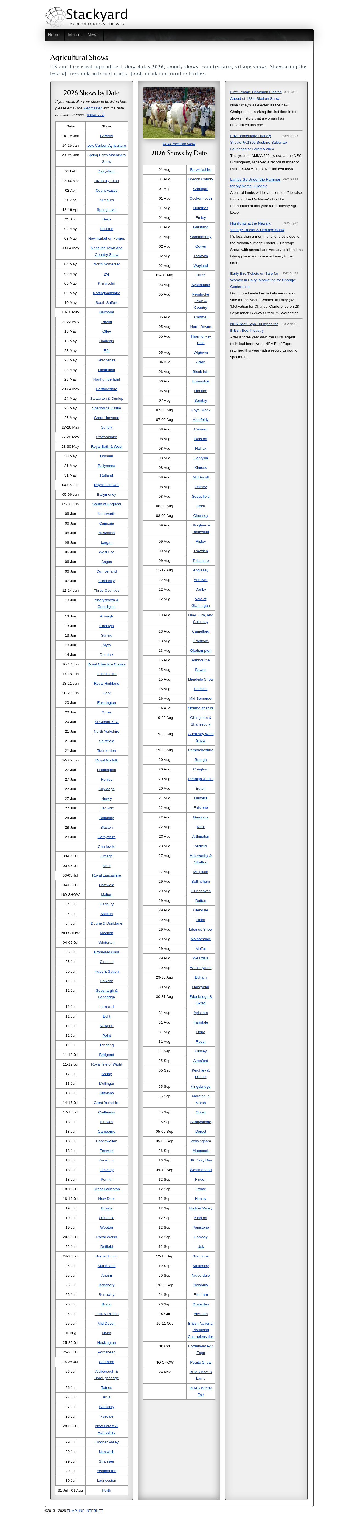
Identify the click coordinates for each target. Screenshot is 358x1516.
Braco (107, 1304)
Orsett (201, 1112)
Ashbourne (201, 660)
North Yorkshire (106, 731)
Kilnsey (201, 1051)
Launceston (106, 1480)
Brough (201, 760)
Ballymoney (106, 494)
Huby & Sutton (107, 971)
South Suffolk (106, 303)
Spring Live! (107, 210)
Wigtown (201, 352)
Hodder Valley (200, 1208)
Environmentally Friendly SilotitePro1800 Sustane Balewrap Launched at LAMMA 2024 (258, 142)
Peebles (200, 689)
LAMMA (106, 136)
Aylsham (201, 1013)
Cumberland (107, 571)
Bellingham (200, 881)
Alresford (200, 1061)
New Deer (106, 1199)
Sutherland (107, 1266)
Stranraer (106, 1461)
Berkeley (106, 818)
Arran (200, 362)
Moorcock (201, 1151)
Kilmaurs (106, 200)
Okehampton (201, 650)
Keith (200, 506)
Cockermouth (201, 198)
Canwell (200, 429)
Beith (106, 219)
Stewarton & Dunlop (106, 398)
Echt (106, 1016)
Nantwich (106, 1452)
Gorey (107, 712)
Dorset (200, 1131)
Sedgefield (201, 496)
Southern (106, 1362)
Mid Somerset (200, 698)
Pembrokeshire (200, 750)
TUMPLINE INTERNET (85, 1511)
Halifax (201, 448)
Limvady (107, 1170)
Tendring (106, 1045)
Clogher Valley (107, 1442)
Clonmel (107, 962)
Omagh (106, 856)
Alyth (106, 645)
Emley (201, 218)
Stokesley (201, 1266)
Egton (201, 788)
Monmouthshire (201, 708)
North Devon (200, 327)
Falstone (201, 808)
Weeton (106, 1227)
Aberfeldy (200, 420)
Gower (200, 246)
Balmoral (106, 312)
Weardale (201, 958)
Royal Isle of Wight (106, 1064)
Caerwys (106, 626)
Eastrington (106, 703)
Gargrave (200, 817)
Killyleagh (106, 789)
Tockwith (201, 256)
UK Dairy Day (201, 1160)
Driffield (106, 1247)
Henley (201, 1199)
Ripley (201, 541)
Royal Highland (106, 683)
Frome (200, 1189)
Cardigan (200, 189)
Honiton (200, 391)
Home (54, 34)
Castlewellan (106, 1141)
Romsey (201, 1237)
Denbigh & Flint (200, 779)
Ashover (201, 580)
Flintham (201, 1295)
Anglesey (200, 570)
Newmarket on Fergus (106, 238)
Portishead (106, 1352)
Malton (106, 894)
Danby (200, 589)
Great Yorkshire (107, 1103)
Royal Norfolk (106, 760)
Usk (201, 1247)
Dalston (200, 439)
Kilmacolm (106, 283)
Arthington (200, 836)
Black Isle (201, 372)
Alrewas (106, 1122)
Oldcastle (106, 1218)
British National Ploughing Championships (201, 1330)
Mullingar (106, 1083)
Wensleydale (201, 968)
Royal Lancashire (106, 875)
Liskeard (107, 1007)
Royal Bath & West (106, 446)
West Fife (106, 552)
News (93, 34)
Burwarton (200, 381)
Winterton (106, 942)
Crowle (106, 1208)
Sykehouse (200, 285)
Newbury (200, 1285)
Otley (106, 331)
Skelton (106, 914)
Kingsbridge (201, 1086)
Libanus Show (200, 929)
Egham (201, 977)
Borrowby (106, 1295)
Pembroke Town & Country (200, 301)
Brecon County (200, 179)
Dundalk (107, 655)
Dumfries (200, 208)
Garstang (200, 227)
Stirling (106, 635)
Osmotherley (200, 237)
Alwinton (201, 1314)
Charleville (106, 847)
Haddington (106, 770)
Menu (73, 34)
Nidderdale (201, 1275)
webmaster (92, 108)
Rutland (106, 475)
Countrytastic (106, 190)
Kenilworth (106, 514)
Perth (106, 1490)
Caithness (106, 1112)
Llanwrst (107, 808)
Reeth (201, 1041)
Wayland (201, 265)
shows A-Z (95, 115)
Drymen (106, 456)
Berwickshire (200, 170)
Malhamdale (201, 939)
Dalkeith (106, 981)
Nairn (106, 1333)
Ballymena (106, 466)
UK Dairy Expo (106, 181)
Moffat (201, 949)
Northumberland (106, 379)
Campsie (106, 523)
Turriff (200, 275)
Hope (200, 1032)
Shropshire (107, 360)
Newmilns (106, 533)
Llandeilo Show (200, 679)
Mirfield (201, 846)
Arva (107, 1397)
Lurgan (106, 542)
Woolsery (106, 1407)
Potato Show (200, 1362)
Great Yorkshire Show (179, 144)
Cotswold (106, 885)
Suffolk (106, 427)
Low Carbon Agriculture (106, 145)
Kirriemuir (106, 1160)
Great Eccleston (106, 1189)
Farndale (200, 1022)
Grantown (201, 641)
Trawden (201, 551)
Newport (107, 1026)
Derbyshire (107, 837)
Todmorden (106, 751)
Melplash (200, 872)
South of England (106, 504)
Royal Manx (201, 410)
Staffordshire (106, 437)
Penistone (200, 1227)
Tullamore (201, 561)
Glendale (200, 910)
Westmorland (201, 1170)
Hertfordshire (106, 389)
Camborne (106, 1131)
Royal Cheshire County (107, 664)
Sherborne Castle (106, 408)
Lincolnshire (107, 674)
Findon (201, 1179)
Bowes (200, 670)
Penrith (106, 1179)
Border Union (106, 1256)
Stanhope (201, 1256)
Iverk (201, 827)
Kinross (200, 468)
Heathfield (106, 370)
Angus (106, 562)
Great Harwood (106, 418)
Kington (200, 1218)
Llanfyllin (200, 458)
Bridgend (106, 1055)
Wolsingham (200, 1141)
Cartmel (200, 317)
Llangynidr (200, 987)
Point (106, 1035)
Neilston (106, 229)
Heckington (106, 1343)
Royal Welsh (106, 1237)
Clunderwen (201, 891)
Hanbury (107, 904)
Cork (107, 693)
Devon (106, 322)
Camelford (200, 631)
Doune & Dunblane (106, 923)
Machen (106, 933)
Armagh (106, 616)
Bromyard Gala (106, 952)
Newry (106, 799)
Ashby (107, 1074)
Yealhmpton (106, 1471)
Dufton (200, 901)
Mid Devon (106, 1323)
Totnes (106, 1387)
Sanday (200, 400)
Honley (106, 779)
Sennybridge (200, 1122)
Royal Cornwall (106, 485)
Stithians (106, 1093)
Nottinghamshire (106, 293)
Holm (200, 920)
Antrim (106, 1275)
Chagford (200, 769)
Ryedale (107, 1416)
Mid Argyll (201, 477)
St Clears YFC (107, 722)
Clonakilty (106, 581)
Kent (107, 866)
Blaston (106, 827)
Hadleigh (106, 341)
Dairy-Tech (106, 171)
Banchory (106, 1285)
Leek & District (107, 1314)
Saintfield (106, 741)
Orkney (201, 487)
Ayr (106, 274)
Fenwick (107, 1151)
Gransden (201, 1304)
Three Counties (106, 590)
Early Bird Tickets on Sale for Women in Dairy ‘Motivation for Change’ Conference (263, 280)
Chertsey (200, 516)
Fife (106, 350)
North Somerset (107, 264)
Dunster (200, 798)
